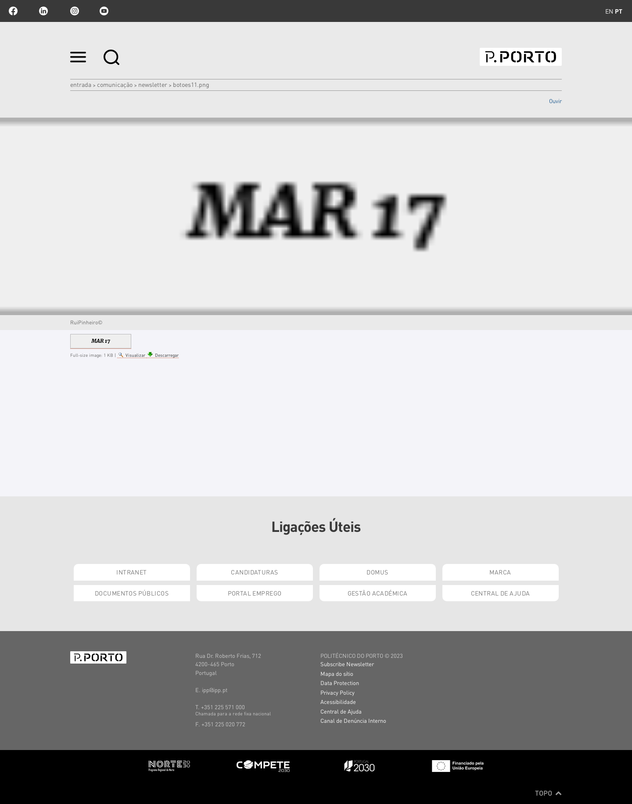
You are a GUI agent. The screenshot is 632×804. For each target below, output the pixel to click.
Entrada (80, 84)
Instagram (73, 11)
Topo (548, 793)
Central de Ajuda (500, 593)
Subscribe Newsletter (347, 664)
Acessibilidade (338, 701)
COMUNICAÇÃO (115, 84)
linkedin (43, 11)
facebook (13, 11)
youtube (104, 11)
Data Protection (339, 682)
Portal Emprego (255, 593)
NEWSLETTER (152, 84)
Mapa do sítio (336, 673)
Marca (500, 572)
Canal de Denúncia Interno (353, 720)
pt (618, 11)
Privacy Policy (337, 692)
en (609, 11)
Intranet (131, 572)
